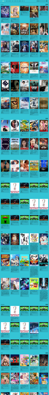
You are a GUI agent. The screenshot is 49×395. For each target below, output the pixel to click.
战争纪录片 (3, 60)
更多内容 (47, 4)
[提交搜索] (47, 1)
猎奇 (2, 231)
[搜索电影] (41, 1)
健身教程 (2, 304)
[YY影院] (3, 1)
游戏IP (2, 4)
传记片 (2, 118)
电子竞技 (2, 181)
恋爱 (2, 353)
